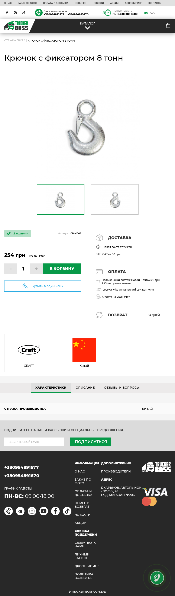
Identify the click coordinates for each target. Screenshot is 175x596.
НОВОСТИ (98, 3)
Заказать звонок (55, 11)
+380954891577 (54, 14)
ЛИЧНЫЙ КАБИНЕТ (82, 556)
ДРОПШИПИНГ (133, 3)
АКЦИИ (114, 3)
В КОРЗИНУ (62, 268)
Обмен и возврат (82, 505)
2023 (103, 591)
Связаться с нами (85, 544)
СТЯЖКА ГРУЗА (14, 40)
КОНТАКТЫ (154, 3)
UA (152, 12)
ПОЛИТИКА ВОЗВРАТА (84, 576)
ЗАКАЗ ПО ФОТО (27, 3)
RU (146, 12)
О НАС (8, 3)
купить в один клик (47, 286)
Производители (116, 471)
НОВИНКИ (80, 3)
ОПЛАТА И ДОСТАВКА (55, 3)
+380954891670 (78, 14)
